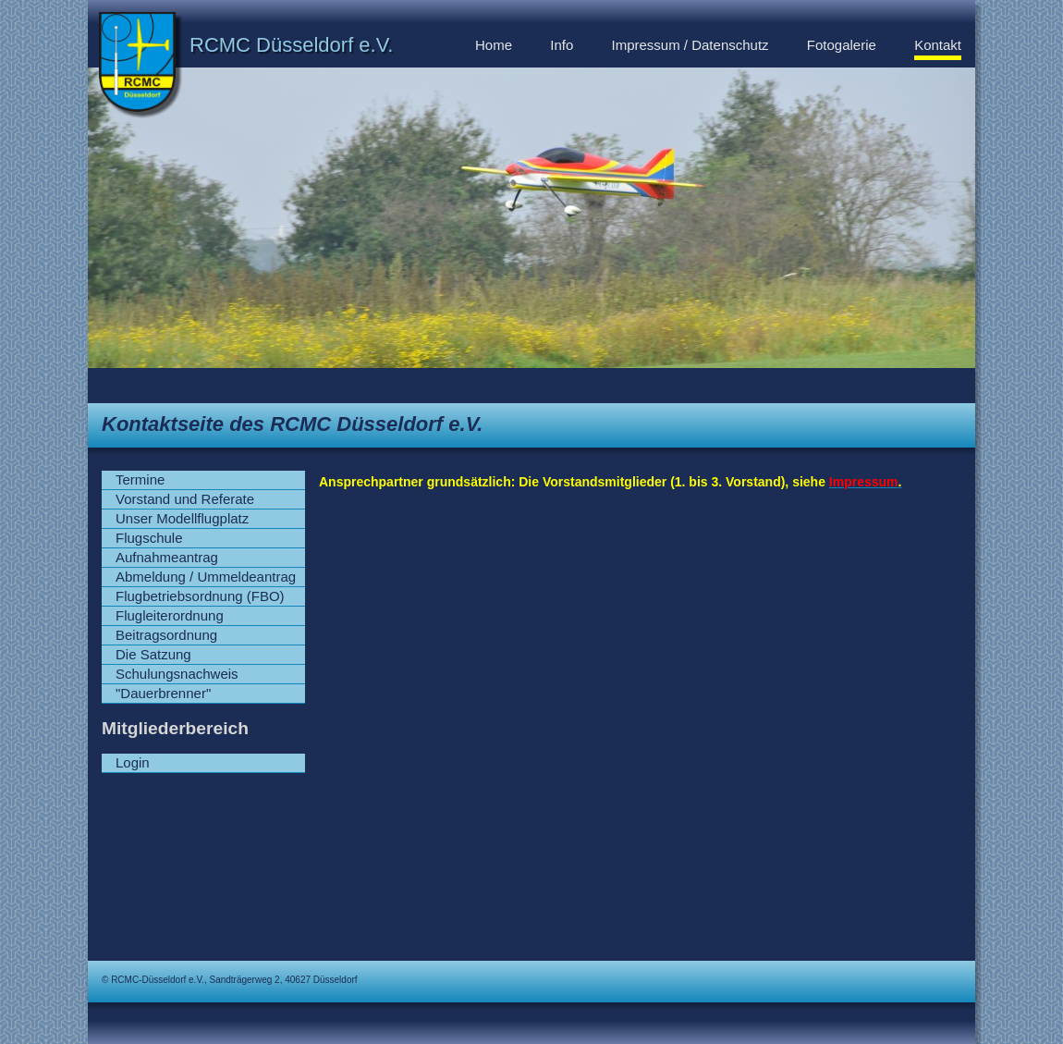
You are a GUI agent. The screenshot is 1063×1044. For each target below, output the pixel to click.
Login (133, 762)
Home (493, 45)
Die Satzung (153, 654)
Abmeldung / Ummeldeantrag (206, 576)
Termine (140, 479)
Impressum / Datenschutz (690, 45)
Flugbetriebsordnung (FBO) (200, 596)
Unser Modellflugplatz (182, 518)
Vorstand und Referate (185, 499)
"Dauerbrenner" (163, 693)
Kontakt (937, 45)
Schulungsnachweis (177, 674)
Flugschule (149, 538)
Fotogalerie (841, 45)
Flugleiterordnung (170, 615)
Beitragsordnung (166, 635)
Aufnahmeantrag (167, 557)
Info (561, 45)
